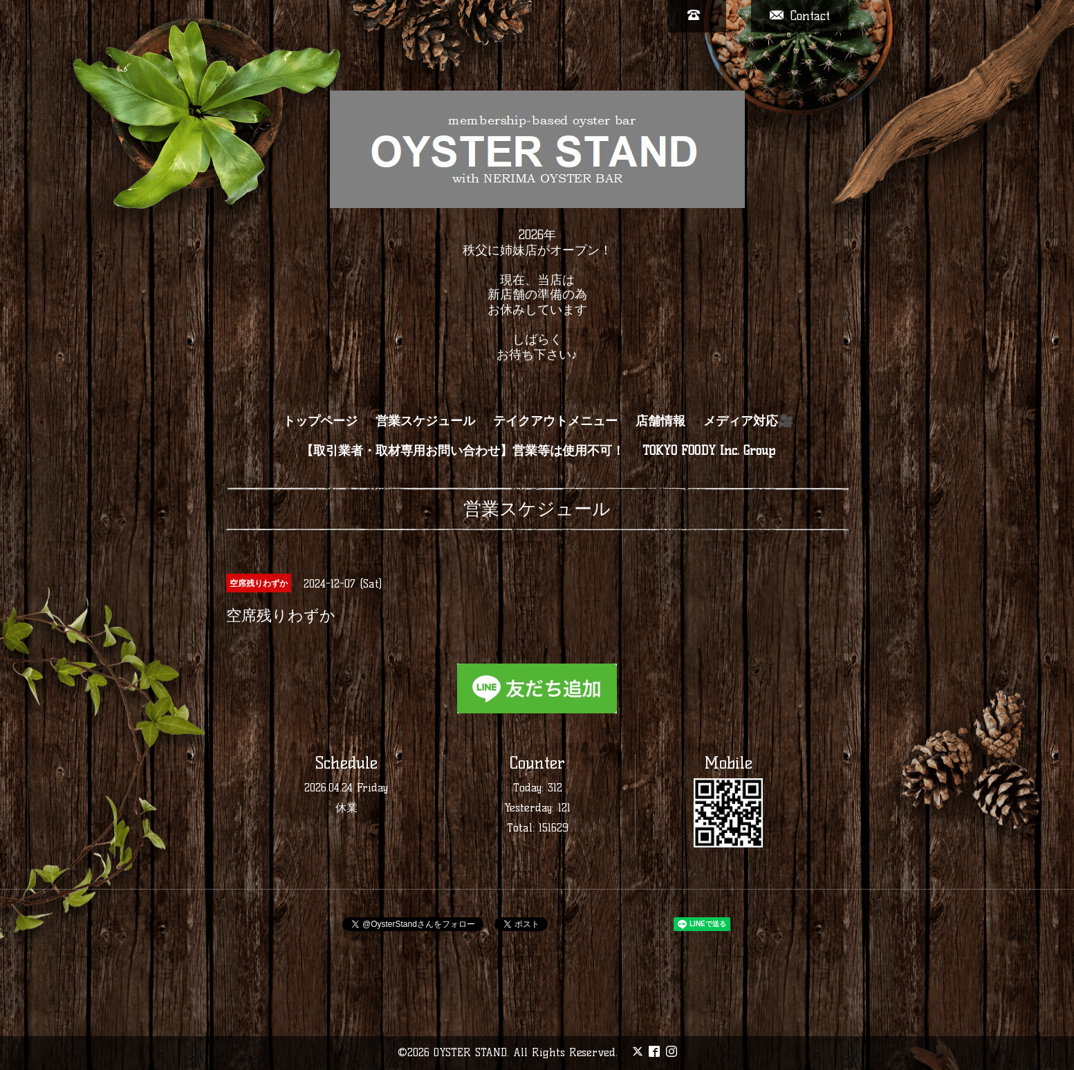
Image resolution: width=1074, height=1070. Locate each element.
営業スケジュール (425, 421)
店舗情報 (660, 421)
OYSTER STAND (470, 1052)
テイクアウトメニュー (555, 421)
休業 (346, 807)
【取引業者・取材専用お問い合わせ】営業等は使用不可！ (462, 450)
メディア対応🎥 (748, 421)
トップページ (320, 421)
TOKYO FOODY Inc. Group (708, 450)
